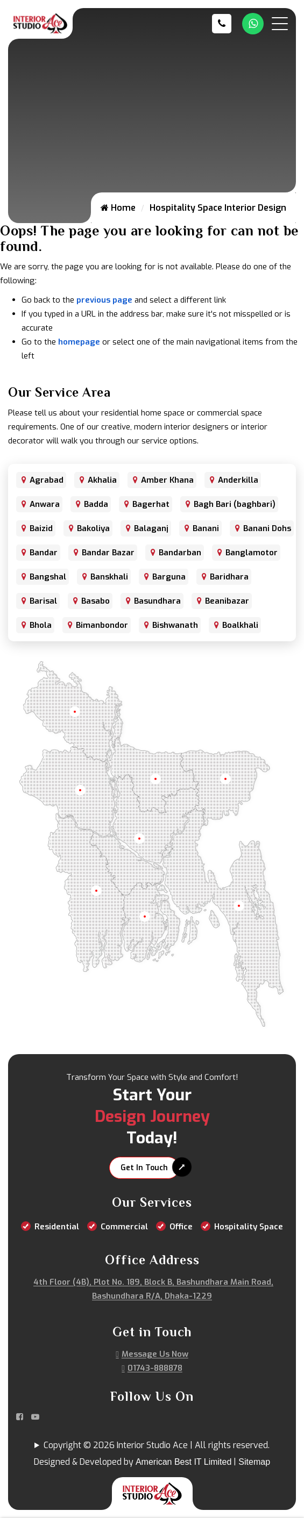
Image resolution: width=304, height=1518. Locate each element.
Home (118, 207)
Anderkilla (238, 480)
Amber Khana (167, 480)
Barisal (43, 601)
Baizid (41, 528)
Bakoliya (93, 528)
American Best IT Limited (183, 1461)
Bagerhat (150, 504)
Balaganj (151, 528)
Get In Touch (144, 1168)
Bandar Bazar (108, 552)
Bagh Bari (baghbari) (234, 504)
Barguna (169, 576)
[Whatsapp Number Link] (253, 23)
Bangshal (48, 576)
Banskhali (109, 576)
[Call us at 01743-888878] (224, 23)
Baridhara (229, 576)
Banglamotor (251, 552)
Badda (96, 504)
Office (181, 1226)
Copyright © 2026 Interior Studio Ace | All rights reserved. (157, 1445)
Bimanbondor (102, 625)
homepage (79, 341)
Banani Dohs (267, 528)
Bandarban (180, 552)
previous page (104, 300)
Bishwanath (175, 625)
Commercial (124, 1226)
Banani (206, 528)
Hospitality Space (248, 1226)
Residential (56, 1226)
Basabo (95, 601)
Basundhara (157, 601)
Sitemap (254, 1461)
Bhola (41, 625)
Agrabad (46, 480)
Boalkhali (240, 625)
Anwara (45, 504)
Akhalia (102, 480)
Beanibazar (227, 601)
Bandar (44, 552)
